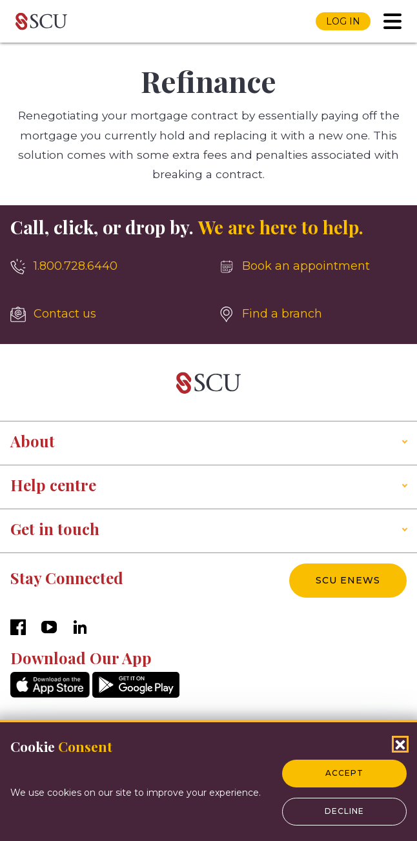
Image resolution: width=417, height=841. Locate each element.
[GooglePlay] (135, 694)
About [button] (32, 441)
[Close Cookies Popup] (400, 744)
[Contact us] (104, 314)
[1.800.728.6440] (104, 266)
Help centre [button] (53, 485)
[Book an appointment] (313, 266)
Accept (344, 773)
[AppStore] (50, 694)
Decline (344, 811)
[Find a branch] (313, 314)
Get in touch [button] (54, 529)
